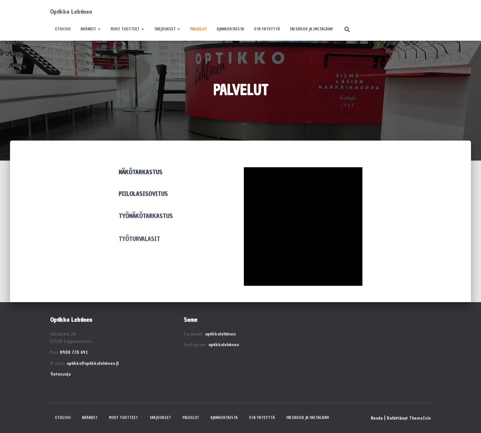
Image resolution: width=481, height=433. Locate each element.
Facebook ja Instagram (311, 29)
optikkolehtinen (220, 334)
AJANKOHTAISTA (230, 29)
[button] (99, 29)
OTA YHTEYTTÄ (267, 29)
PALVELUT (198, 29)
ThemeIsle (420, 418)
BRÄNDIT (91, 29)
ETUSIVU (62, 29)
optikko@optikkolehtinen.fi (93, 363)
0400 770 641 (74, 352)
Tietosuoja (60, 374)
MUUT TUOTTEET (127, 29)
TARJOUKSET (167, 29)
